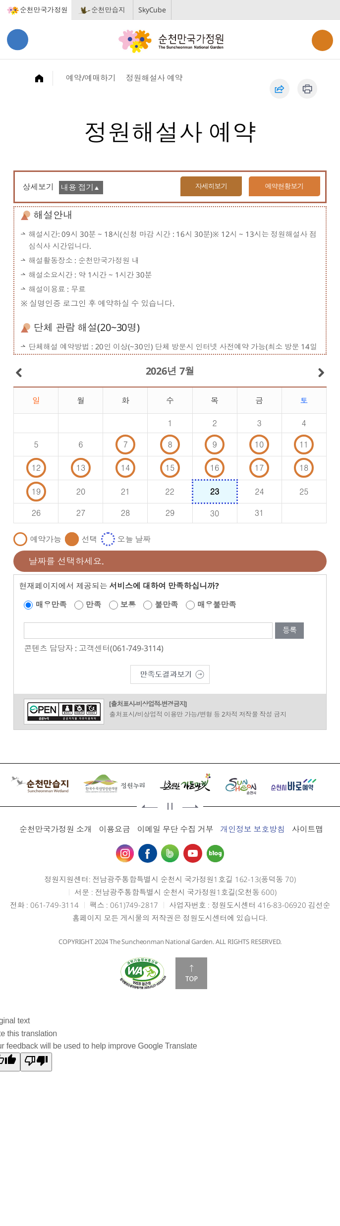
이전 (150, 806)
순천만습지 (108, 9)
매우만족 (50, 604)
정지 (170, 806)
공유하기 (279, 89)
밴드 (170, 853)
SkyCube (152, 9)
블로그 (215, 853)
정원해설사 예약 (154, 77)
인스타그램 (124, 853)
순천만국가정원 (44, 9)
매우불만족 (216, 604)
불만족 (166, 604)
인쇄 (307, 89)
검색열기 (322, 40)
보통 (128, 604)
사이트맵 (307, 829)
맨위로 (191, 973)
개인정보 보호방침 (252, 829)
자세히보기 (209, 186)
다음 (190, 806)
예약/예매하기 (91, 77)
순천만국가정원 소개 (55, 829)
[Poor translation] (36, 1062)
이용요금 (114, 829)
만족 (94, 604)
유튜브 (192, 853)
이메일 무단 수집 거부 (175, 829)
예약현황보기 (284, 186)
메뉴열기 (17, 39)
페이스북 (147, 853)
